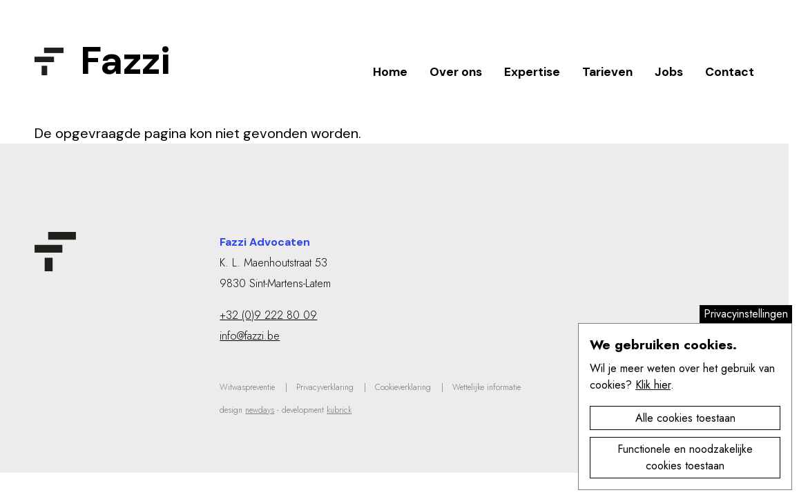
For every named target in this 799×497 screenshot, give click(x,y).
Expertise (532, 71)
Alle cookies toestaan (685, 418)
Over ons (456, 71)
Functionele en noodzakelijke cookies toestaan (685, 457)
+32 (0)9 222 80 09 (268, 315)
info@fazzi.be (250, 336)
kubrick (339, 410)
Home (390, 71)
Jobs (669, 71)
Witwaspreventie (247, 387)
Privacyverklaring (325, 387)
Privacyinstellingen (746, 314)
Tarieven (607, 71)
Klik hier (653, 385)
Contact (729, 71)
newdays (259, 410)
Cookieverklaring (403, 387)
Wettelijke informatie (486, 387)
